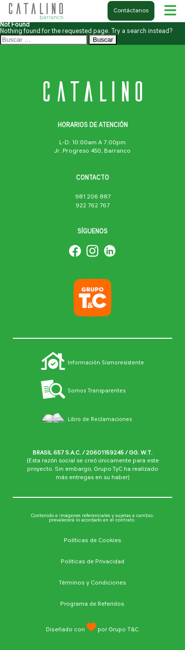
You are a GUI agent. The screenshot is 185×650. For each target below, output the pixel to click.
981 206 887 (93, 197)
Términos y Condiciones (92, 583)
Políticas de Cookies (92, 541)
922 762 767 (92, 206)
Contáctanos (130, 11)
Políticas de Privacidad (92, 562)
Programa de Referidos (92, 604)
